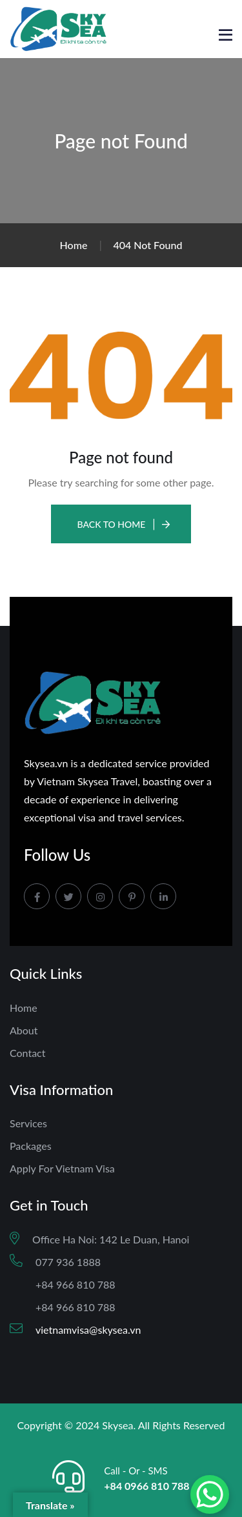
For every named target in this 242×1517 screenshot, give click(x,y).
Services (28, 1123)
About (24, 1030)
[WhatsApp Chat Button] (209, 1494)
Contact (27, 1053)
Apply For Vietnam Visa (62, 1168)
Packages (31, 1146)
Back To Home (111, 524)
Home (23, 1007)
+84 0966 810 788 (146, 1486)
